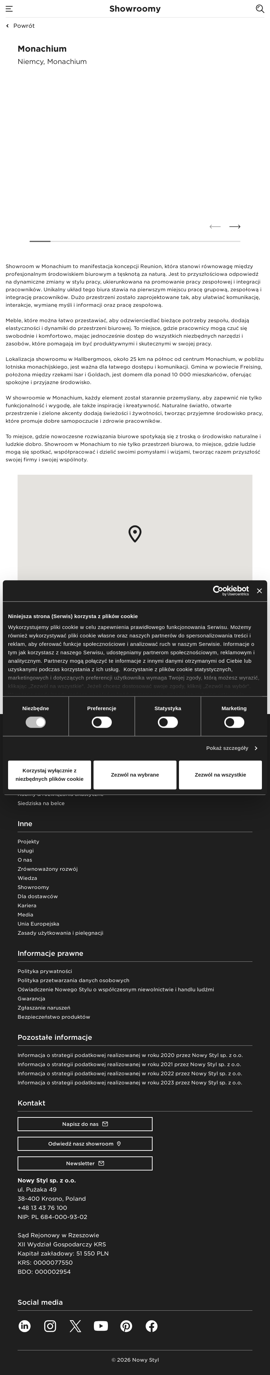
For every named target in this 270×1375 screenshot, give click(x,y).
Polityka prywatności (45, 971)
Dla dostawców (38, 896)
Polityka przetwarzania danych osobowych (73, 980)
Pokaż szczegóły (227, 748)
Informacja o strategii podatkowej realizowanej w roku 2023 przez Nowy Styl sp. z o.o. (130, 1082)
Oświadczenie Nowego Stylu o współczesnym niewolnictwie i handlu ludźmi (116, 989)
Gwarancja (31, 998)
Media (25, 914)
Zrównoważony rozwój (48, 869)
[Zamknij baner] (259, 590)
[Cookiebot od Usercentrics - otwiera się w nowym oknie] (218, 590)
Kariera (27, 905)
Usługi (26, 851)
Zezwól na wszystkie (220, 775)
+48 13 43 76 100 (42, 1208)
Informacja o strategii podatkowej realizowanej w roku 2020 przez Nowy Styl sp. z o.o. (130, 1055)
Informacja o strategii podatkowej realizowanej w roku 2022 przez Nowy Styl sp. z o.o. (130, 1073)
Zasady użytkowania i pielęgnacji (60, 933)
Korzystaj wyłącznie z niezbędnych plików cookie (49, 774)
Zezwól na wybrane (135, 775)
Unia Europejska (38, 924)
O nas (25, 860)
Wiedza (27, 878)
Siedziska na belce (41, 803)
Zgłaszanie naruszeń (44, 1008)
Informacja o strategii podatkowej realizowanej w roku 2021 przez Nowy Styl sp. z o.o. (129, 1064)
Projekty (28, 841)
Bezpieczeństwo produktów (54, 1017)
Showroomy (33, 887)
